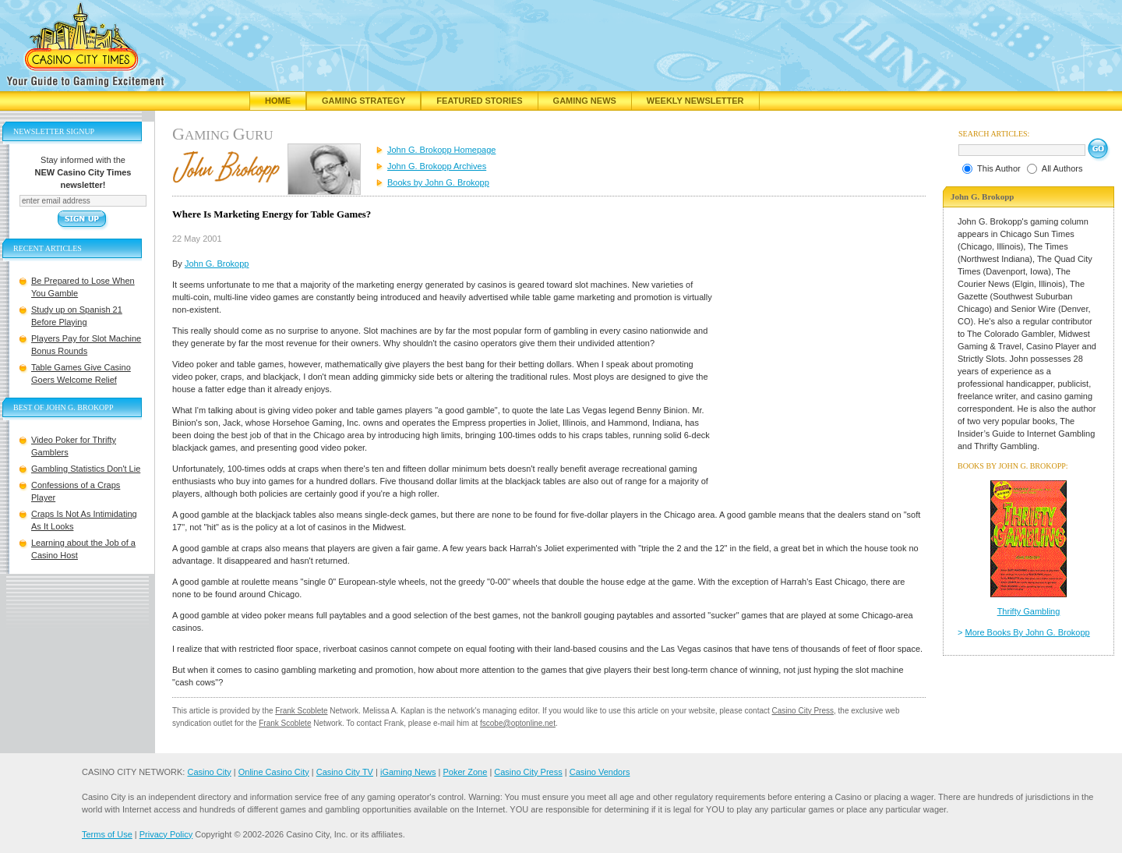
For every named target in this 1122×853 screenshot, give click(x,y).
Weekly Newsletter (695, 100)
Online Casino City (273, 772)
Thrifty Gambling (1028, 611)
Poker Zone (465, 772)
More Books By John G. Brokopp (1027, 632)
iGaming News (408, 772)
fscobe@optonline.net (518, 723)
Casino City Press (803, 710)
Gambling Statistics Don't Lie (85, 468)
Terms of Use (107, 834)
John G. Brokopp (217, 263)
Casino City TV (344, 772)
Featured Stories (479, 100)
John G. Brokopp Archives (436, 166)
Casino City (209, 772)
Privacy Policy (165, 834)
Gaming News (584, 100)
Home (278, 100)
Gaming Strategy (363, 100)
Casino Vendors (600, 772)
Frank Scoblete (301, 710)
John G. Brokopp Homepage (441, 149)
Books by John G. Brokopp (438, 182)
